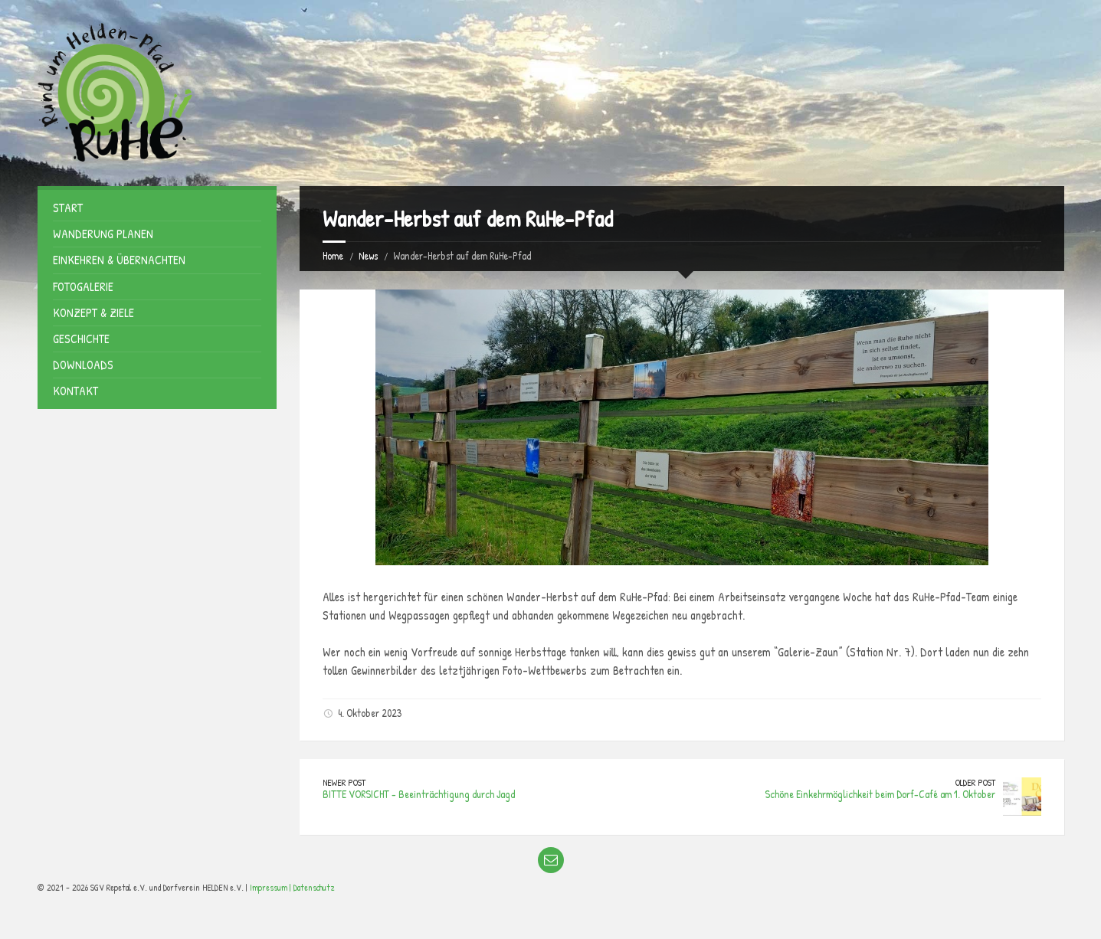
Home (333, 255)
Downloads (83, 364)
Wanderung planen (103, 233)
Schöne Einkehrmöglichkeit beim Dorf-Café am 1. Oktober (880, 794)
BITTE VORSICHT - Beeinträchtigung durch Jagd (419, 794)
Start (68, 207)
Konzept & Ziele (93, 312)
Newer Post (344, 782)
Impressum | (271, 887)
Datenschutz (314, 887)
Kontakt (75, 390)
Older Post (975, 782)
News (368, 255)
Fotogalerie (83, 286)
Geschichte (81, 338)
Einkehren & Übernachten (119, 259)
